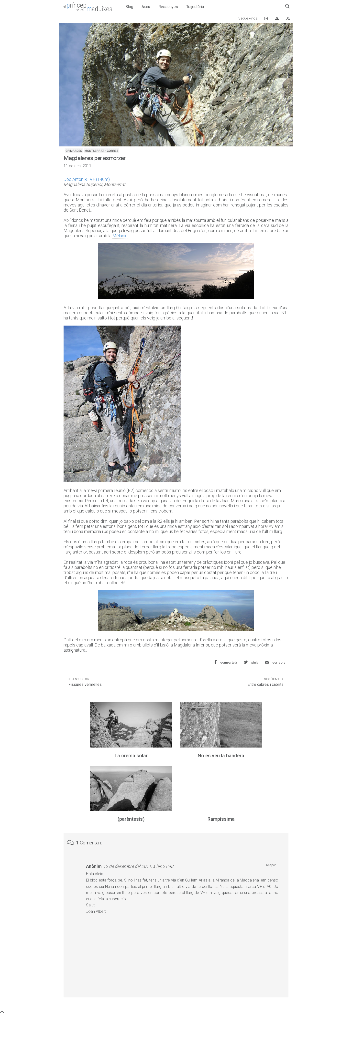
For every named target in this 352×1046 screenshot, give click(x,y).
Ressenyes (168, 6)
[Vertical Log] (277, 18)
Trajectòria (195, 6)
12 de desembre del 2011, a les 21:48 (138, 866)
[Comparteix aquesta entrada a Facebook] (225, 662)
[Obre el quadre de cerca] (287, 6)
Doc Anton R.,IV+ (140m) (87, 179)
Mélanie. (120, 235)
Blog (129, 6)
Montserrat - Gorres (102, 151)
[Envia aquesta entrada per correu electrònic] (275, 662)
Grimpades (74, 151)
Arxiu (146, 6)
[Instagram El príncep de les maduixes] (266, 18)
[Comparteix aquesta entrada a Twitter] (251, 662)
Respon (271, 865)
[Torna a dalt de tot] (2, 1012)
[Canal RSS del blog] (288, 18)
